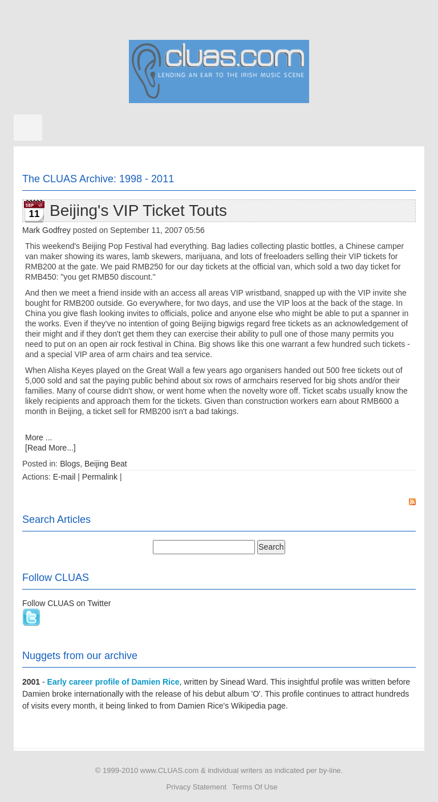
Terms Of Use (254, 787)
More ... (38, 437)
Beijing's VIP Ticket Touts (138, 210)
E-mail (64, 476)
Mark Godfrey (46, 230)
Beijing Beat (105, 463)
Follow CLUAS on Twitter (66, 603)
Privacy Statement (197, 787)
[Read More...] (50, 447)
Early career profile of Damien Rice (113, 681)
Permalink (99, 476)
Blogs (70, 463)
